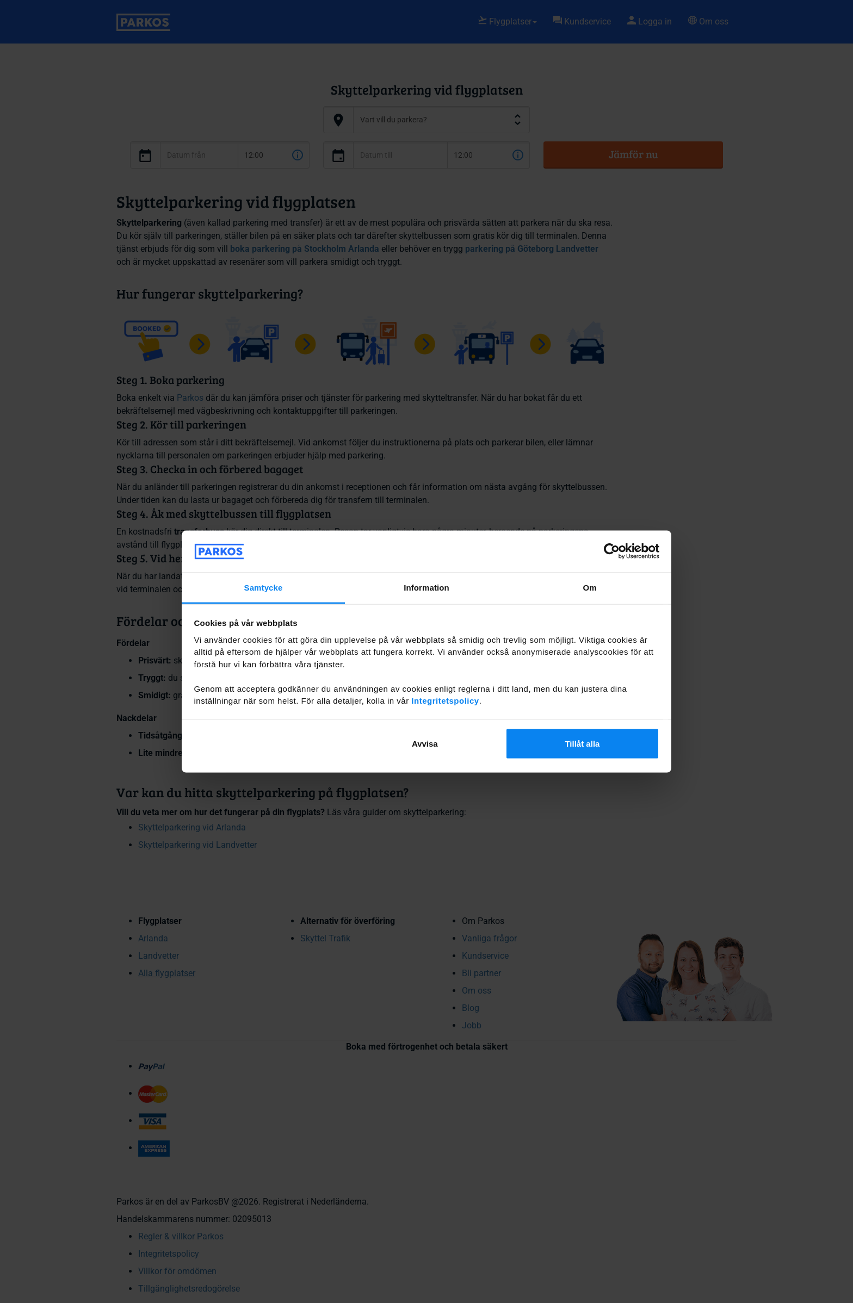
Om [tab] (589, 587)
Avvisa (425, 743)
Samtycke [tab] (263, 587)
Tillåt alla (582, 743)
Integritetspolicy (445, 700)
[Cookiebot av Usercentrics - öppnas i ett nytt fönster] (611, 551)
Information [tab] (426, 587)
